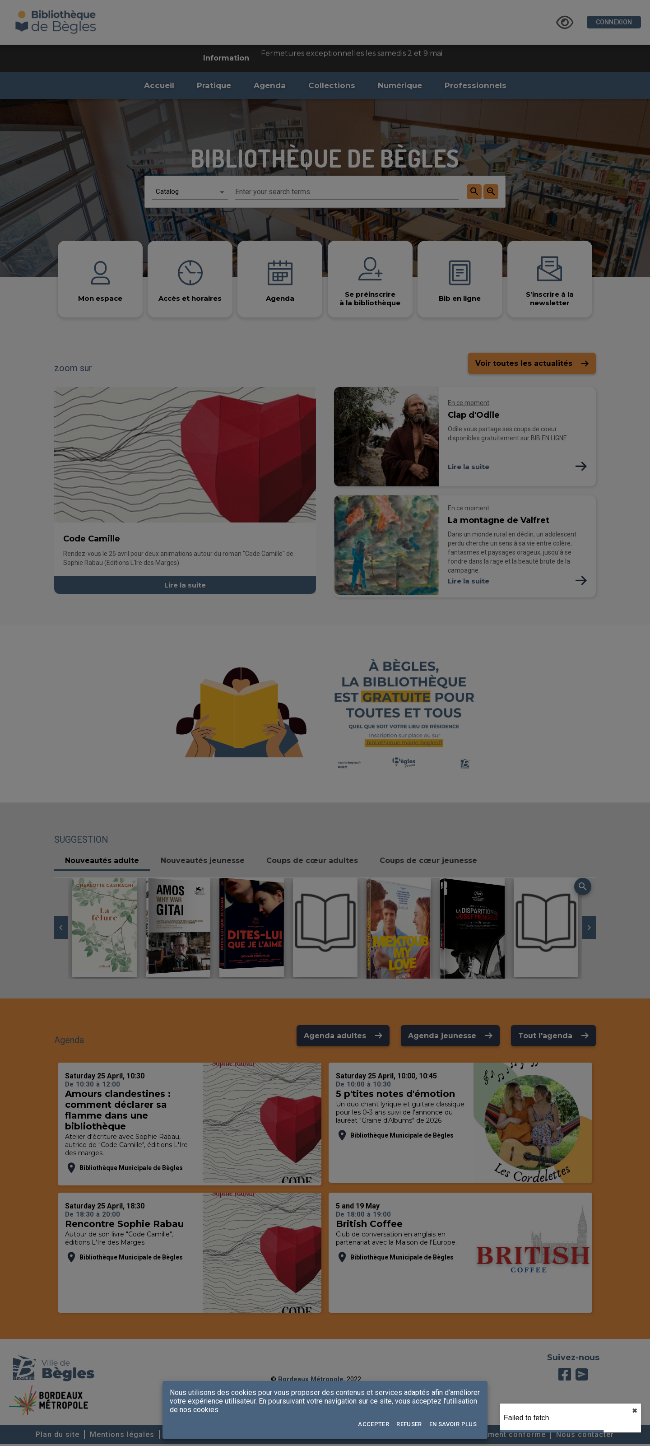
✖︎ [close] (634, 1410)
